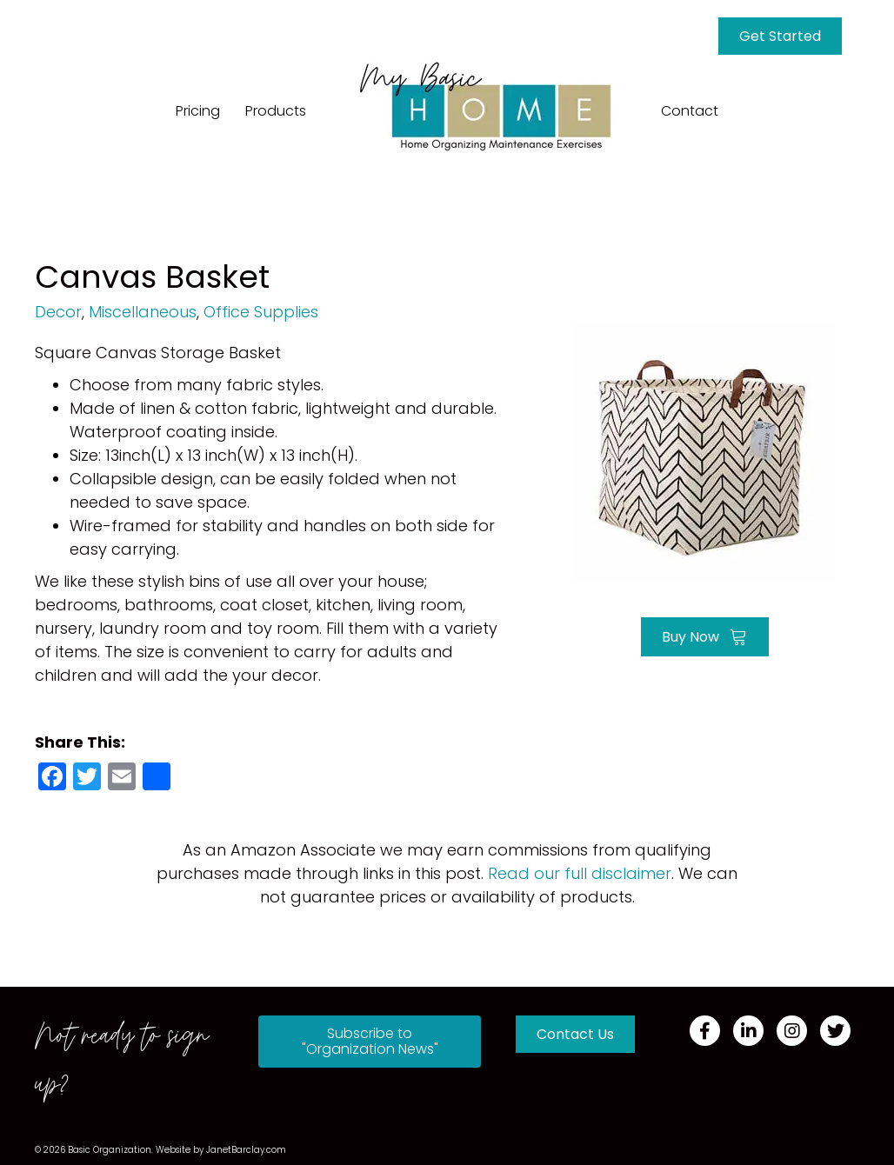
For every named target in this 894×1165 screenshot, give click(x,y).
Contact (689, 111)
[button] (369, 1041)
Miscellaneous (143, 312)
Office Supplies (260, 312)
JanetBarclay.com (246, 1149)
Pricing (198, 111)
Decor (58, 312)
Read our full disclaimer (579, 873)
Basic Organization (109, 1149)
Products (275, 111)
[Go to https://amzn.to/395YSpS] (704, 449)
